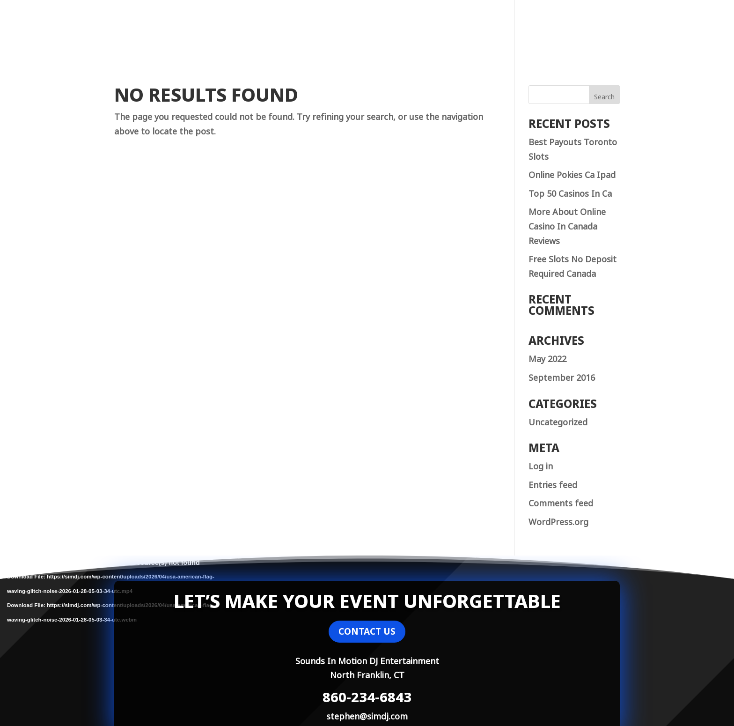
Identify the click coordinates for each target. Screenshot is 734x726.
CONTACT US (367, 631)
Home (556, 30)
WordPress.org (558, 520)
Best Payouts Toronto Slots (572, 148)
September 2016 (561, 376)
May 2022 (547, 357)
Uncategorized (557, 421)
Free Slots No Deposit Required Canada (572, 265)
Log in (540, 465)
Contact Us (599, 30)
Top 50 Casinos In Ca (570, 192)
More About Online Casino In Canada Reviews (567, 225)
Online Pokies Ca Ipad (572, 173)
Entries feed (552, 483)
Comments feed (560, 502)
